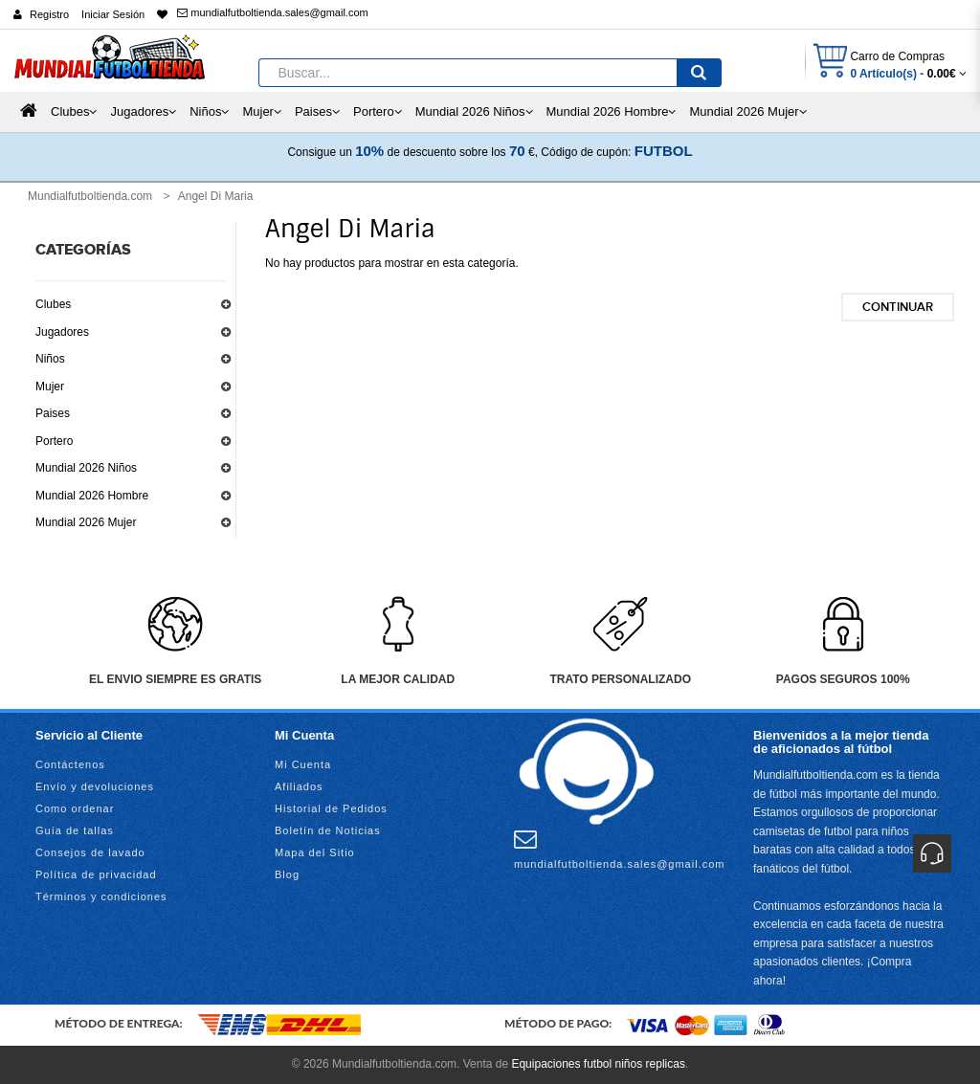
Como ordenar (74, 808)
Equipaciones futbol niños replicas (597, 1064)
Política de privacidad (96, 874)
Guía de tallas (74, 830)
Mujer (49, 386)
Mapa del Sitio (315, 852)
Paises (52, 413)
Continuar (897, 307)
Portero (54, 441)
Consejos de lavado (90, 852)
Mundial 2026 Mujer (85, 522)
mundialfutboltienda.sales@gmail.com (272, 12)
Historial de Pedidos (331, 808)
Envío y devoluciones (94, 786)
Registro (49, 14)
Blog (287, 874)
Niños (50, 358)
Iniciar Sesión (113, 14)
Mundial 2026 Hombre (91, 495)
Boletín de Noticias (328, 830)
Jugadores (62, 332)
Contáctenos (70, 764)
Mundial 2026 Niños (86, 468)
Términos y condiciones (101, 896)
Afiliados (299, 786)
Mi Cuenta (303, 764)
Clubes (53, 304)
